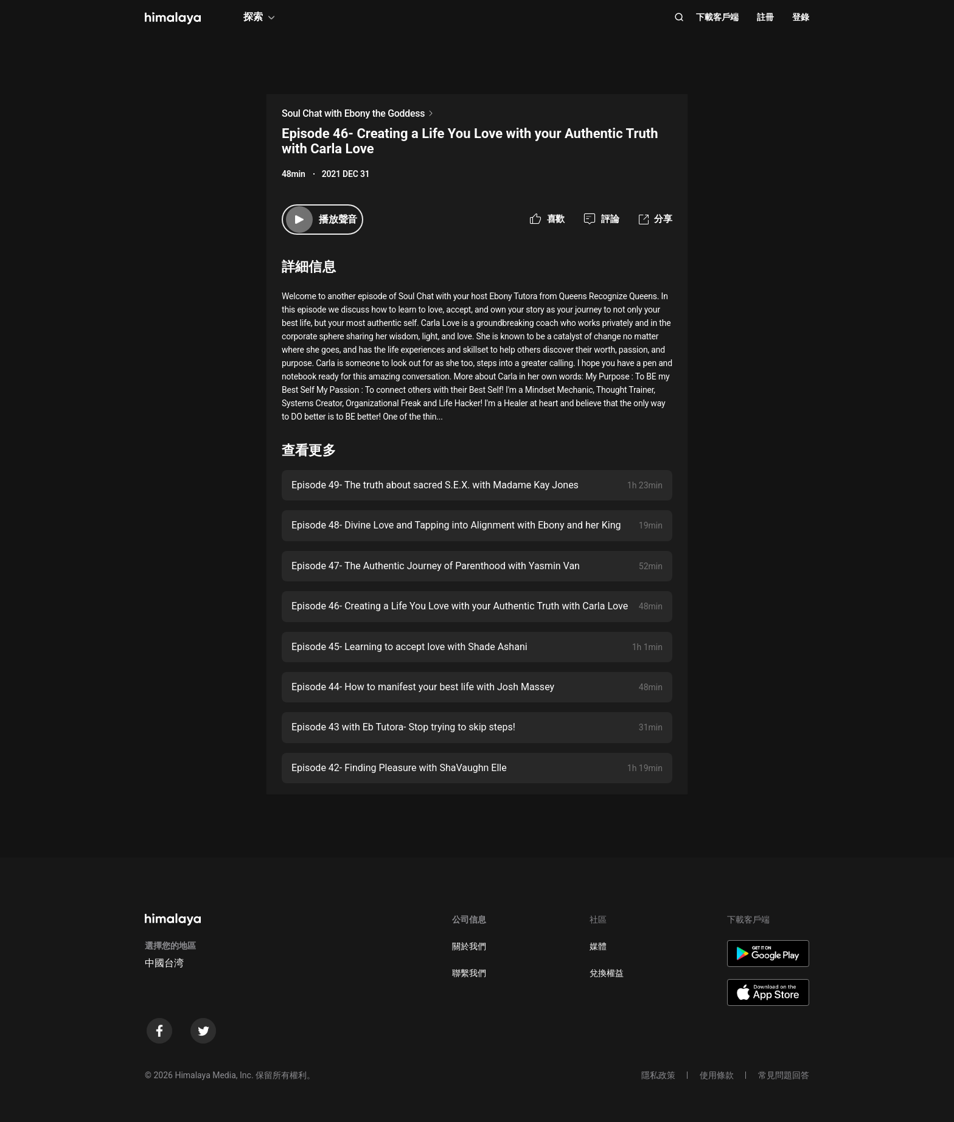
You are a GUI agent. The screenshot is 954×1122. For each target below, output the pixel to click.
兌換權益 (607, 973)
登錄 (800, 17)
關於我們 (469, 946)
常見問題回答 (783, 1075)
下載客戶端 (717, 17)
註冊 (765, 17)
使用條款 (717, 1075)
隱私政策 (658, 1075)
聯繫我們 (469, 973)
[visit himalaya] (173, 18)
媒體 (598, 946)
